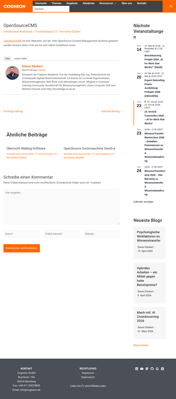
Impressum (87, 372)
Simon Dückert (32, 66)
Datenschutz (88, 376)
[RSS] (162, 368)
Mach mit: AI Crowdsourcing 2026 (148, 316)
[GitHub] (152, 368)
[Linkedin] (136, 368)
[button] (115, 3)
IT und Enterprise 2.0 (48, 31)
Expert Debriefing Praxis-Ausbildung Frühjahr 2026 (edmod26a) (155, 88)
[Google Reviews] (157, 368)
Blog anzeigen (142, 344)
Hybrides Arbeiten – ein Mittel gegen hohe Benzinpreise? (148, 276)
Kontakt (141, 3)
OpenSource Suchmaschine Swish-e (85, 150)
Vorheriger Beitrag (12, 111)
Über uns (127, 3)
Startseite (41, 3)
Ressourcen (108, 3)
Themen (56, 3)
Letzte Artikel (20, 58)
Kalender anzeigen (144, 201)
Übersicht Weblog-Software (27, 148)
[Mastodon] (146, 368)
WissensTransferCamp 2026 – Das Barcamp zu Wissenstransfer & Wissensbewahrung (155, 183)
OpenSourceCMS (13, 40)
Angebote (72, 3)
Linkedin (41, 70)
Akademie (89, 3)
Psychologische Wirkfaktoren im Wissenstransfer (149, 236)
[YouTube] (141, 368)
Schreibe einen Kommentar (18, 31)
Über (7, 58)
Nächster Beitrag (111, 111)
